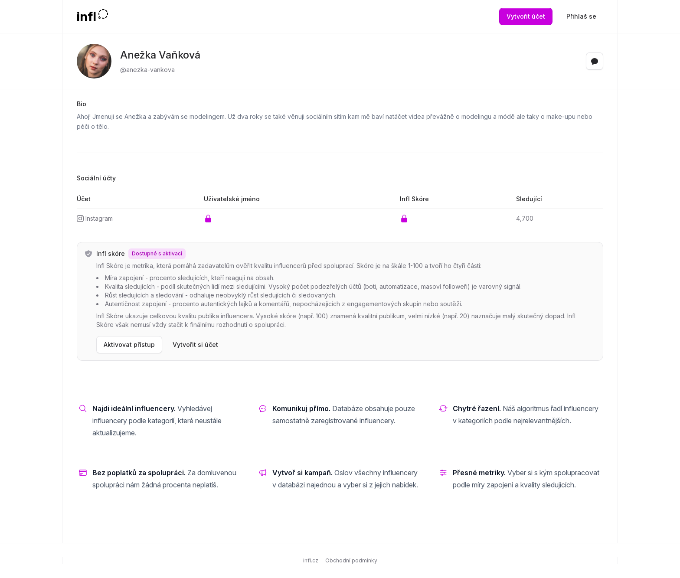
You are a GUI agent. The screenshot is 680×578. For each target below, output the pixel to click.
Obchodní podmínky (351, 560)
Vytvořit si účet (195, 344)
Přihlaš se (581, 16)
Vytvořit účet (526, 16)
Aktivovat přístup (129, 344)
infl (86, 16)
